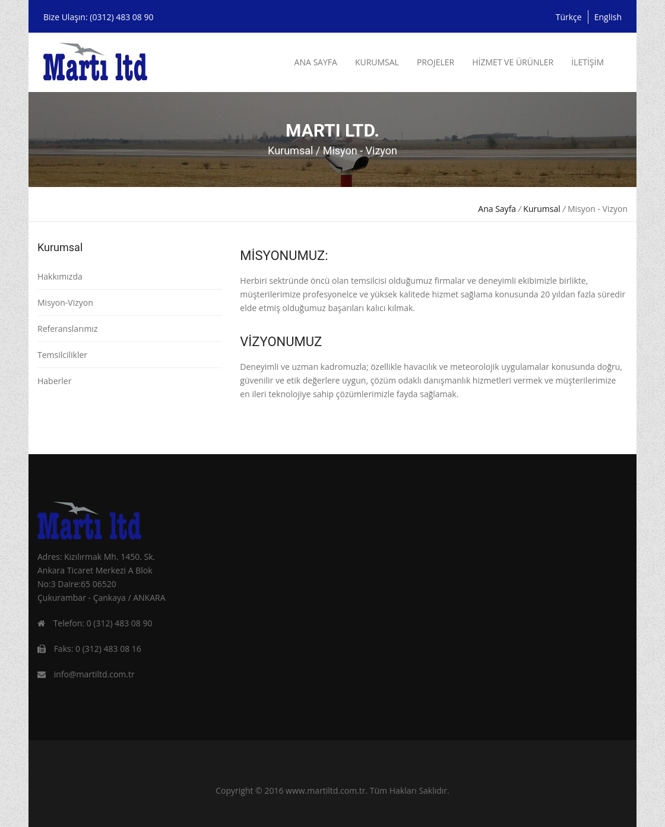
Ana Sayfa (497, 208)
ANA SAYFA (315, 62)
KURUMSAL (377, 62)
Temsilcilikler (62, 354)
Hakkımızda (60, 276)
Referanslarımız (67, 328)
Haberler (54, 380)
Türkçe (569, 17)
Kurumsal (541, 208)
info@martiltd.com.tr (94, 674)
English (608, 17)
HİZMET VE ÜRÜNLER (512, 62)
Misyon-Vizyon (65, 302)
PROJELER (435, 62)
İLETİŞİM (587, 62)
